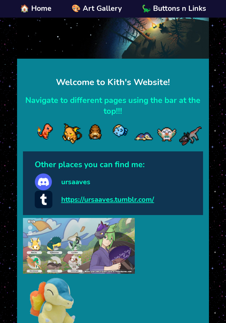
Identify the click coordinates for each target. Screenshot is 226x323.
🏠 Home (35, 8)
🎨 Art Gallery (97, 8)
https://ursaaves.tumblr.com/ (107, 199)
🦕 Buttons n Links (174, 8)
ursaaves (75, 182)
